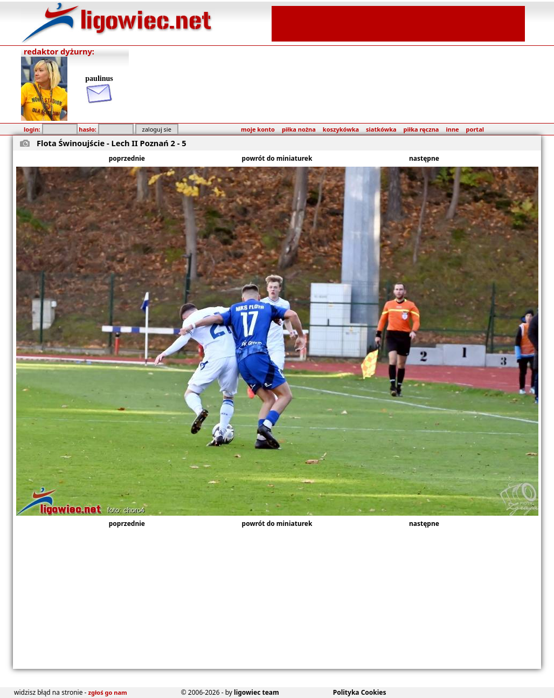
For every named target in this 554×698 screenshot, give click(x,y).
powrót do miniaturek (277, 158)
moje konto (258, 129)
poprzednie (127, 158)
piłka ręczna (421, 129)
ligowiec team (256, 692)
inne (452, 129)
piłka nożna (299, 129)
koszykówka (341, 129)
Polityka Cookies (359, 692)
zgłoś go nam (107, 692)
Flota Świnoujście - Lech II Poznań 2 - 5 (111, 143)
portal (475, 129)
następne (424, 158)
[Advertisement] (398, 22)
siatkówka (381, 129)
